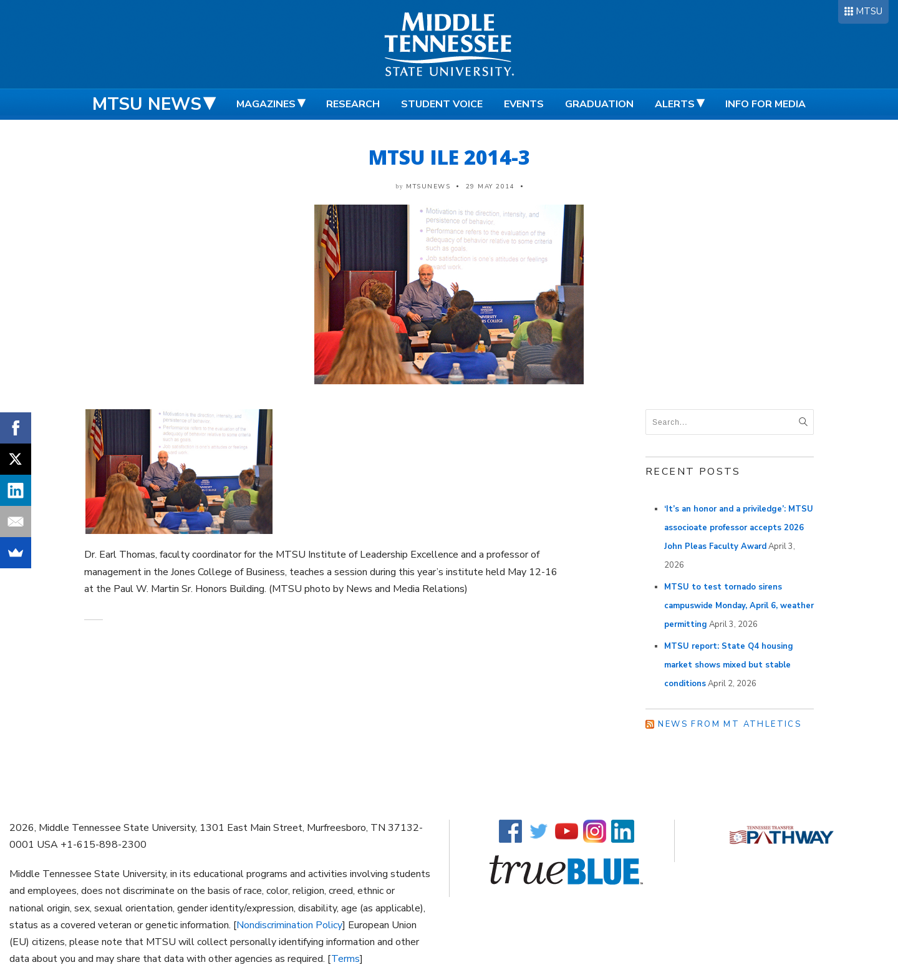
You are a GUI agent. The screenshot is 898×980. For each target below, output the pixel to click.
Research (353, 104)
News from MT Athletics (729, 724)
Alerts (675, 104)
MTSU (869, 11)
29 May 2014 (490, 186)
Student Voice (442, 104)
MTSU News (146, 104)
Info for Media (765, 104)
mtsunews (428, 186)
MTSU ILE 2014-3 (449, 156)
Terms (345, 959)
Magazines (266, 104)
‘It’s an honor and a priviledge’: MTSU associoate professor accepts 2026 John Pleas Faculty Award (738, 527)
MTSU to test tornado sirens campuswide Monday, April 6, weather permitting (739, 605)
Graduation (599, 104)
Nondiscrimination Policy (289, 925)
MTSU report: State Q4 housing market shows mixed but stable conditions (728, 665)
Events (524, 104)
